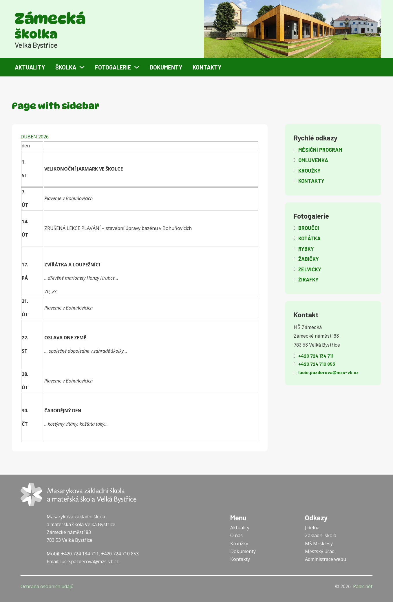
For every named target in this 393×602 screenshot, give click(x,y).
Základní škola (320, 535)
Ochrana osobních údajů (47, 586)
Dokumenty (166, 67)
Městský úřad (319, 551)
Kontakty (207, 67)
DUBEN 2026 (35, 136)
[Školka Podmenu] (82, 67)
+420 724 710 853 (120, 553)
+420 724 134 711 (80, 553)
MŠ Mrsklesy (319, 543)
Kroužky (239, 543)
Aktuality (30, 67)
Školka (65, 67)
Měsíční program (320, 150)
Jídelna (312, 527)
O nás (236, 535)
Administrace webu (325, 559)
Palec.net (362, 586)
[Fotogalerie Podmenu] (136, 67)
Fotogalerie (113, 67)
